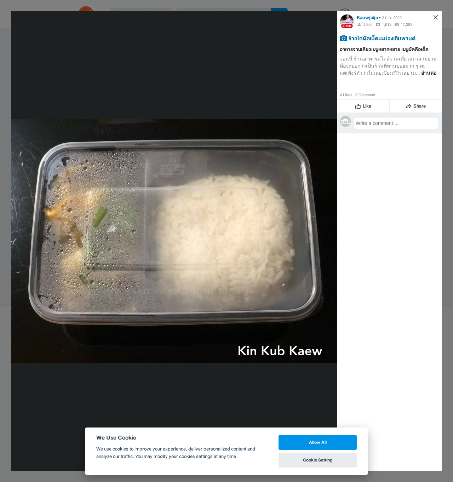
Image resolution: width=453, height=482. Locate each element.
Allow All (318, 442)
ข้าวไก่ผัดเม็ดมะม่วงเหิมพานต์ (382, 38)
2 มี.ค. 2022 (392, 18)
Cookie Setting (317, 460)
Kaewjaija (367, 17)
